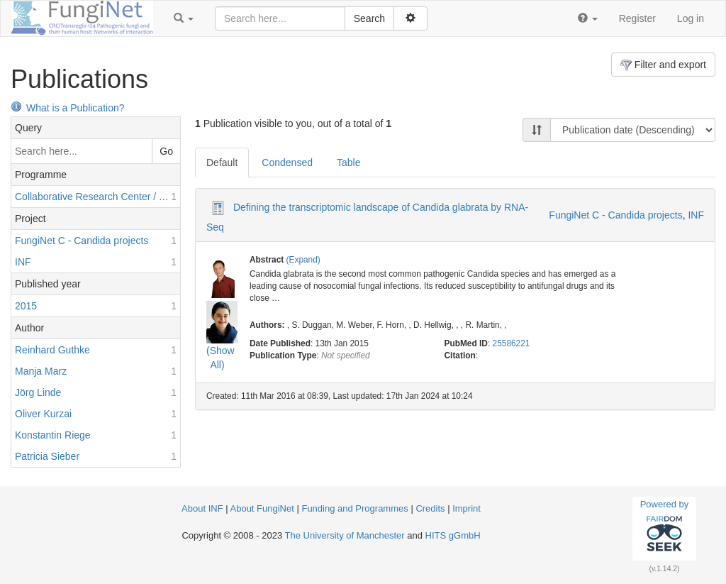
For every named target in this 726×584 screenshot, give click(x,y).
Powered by (664, 528)
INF (696, 215)
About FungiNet (262, 508)
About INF (202, 508)
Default (222, 162)
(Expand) (303, 260)
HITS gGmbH (453, 535)
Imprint (466, 508)
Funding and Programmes (354, 508)
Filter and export (663, 65)
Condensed (287, 162)
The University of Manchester (345, 535)
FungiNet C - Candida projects (615, 215)
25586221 (511, 343)
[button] (183, 18)
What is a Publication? (68, 108)
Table (348, 162)
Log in (690, 18)
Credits (430, 508)
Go (166, 151)
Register (637, 18)
